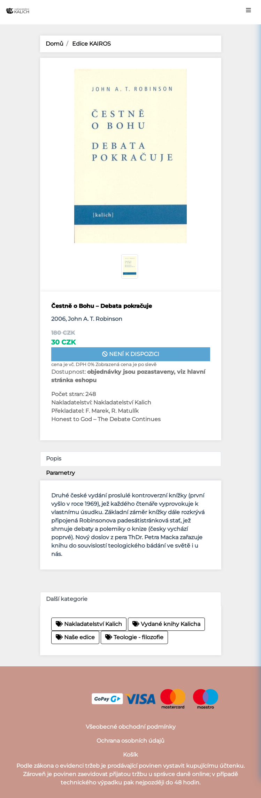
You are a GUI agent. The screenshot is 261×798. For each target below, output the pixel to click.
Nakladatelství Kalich (89, 624)
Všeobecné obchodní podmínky (131, 726)
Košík (130, 754)
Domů (54, 43)
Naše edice (75, 637)
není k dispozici (130, 354)
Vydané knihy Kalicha (166, 624)
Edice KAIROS (91, 43)
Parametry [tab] (60, 473)
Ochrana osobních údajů (130, 740)
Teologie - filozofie (134, 637)
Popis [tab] (53, 458)
